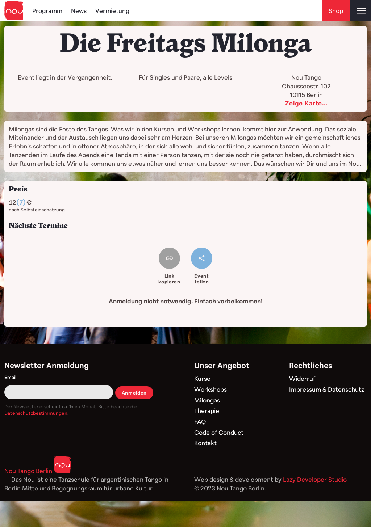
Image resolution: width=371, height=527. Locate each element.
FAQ (200, 421)
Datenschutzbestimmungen (35, 413)
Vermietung (112, 10)
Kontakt (205, 443)
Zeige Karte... (306, 103)
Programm (47, 10)
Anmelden (134, 393)
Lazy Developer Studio (315, 479)
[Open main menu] (360, 10)
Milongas (207, 400)
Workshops (210, 389)
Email (10, 377)
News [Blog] (79, 10)
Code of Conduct (218, 432)
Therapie (206, 410)
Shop (336, 10)
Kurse (202, 378)
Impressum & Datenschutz (326, 389)
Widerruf (302, 378)
